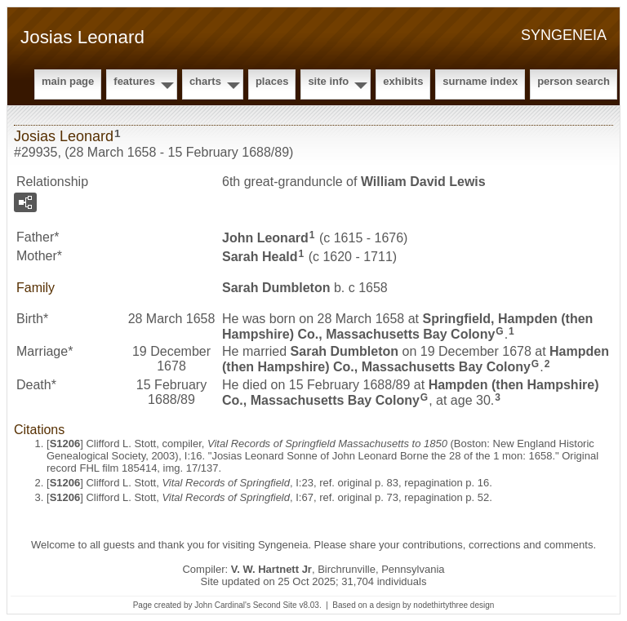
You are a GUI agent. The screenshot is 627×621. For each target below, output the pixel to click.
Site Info (328, 81)
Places (272, 81)
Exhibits (403, 81)
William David (423, 182)
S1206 (65, 443)
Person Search (573, 81)
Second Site (275, 605)
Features (134, 81)
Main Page (68, 81)
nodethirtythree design (453, 605)
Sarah (260, 257)
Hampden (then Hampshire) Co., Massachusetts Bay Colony (415, 359)
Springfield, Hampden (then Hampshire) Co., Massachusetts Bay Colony (407, 326)
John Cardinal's (222, 605)
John (265, 238)
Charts (205, 81)
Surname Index (480, 81)
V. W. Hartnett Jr (271, 569)
